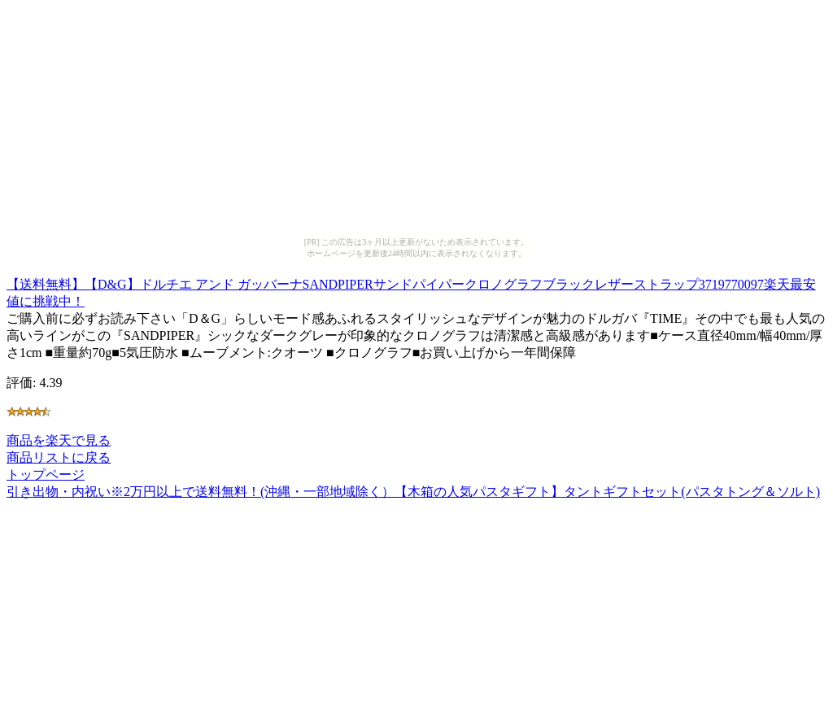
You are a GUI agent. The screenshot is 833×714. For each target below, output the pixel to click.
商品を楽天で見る (59, 440)
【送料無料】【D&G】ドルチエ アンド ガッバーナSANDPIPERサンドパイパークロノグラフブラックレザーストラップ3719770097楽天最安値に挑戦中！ (411, 290)
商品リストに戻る (59, 457)
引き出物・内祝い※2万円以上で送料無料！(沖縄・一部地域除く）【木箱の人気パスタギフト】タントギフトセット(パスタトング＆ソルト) (413, 491)
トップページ (46, 474)
